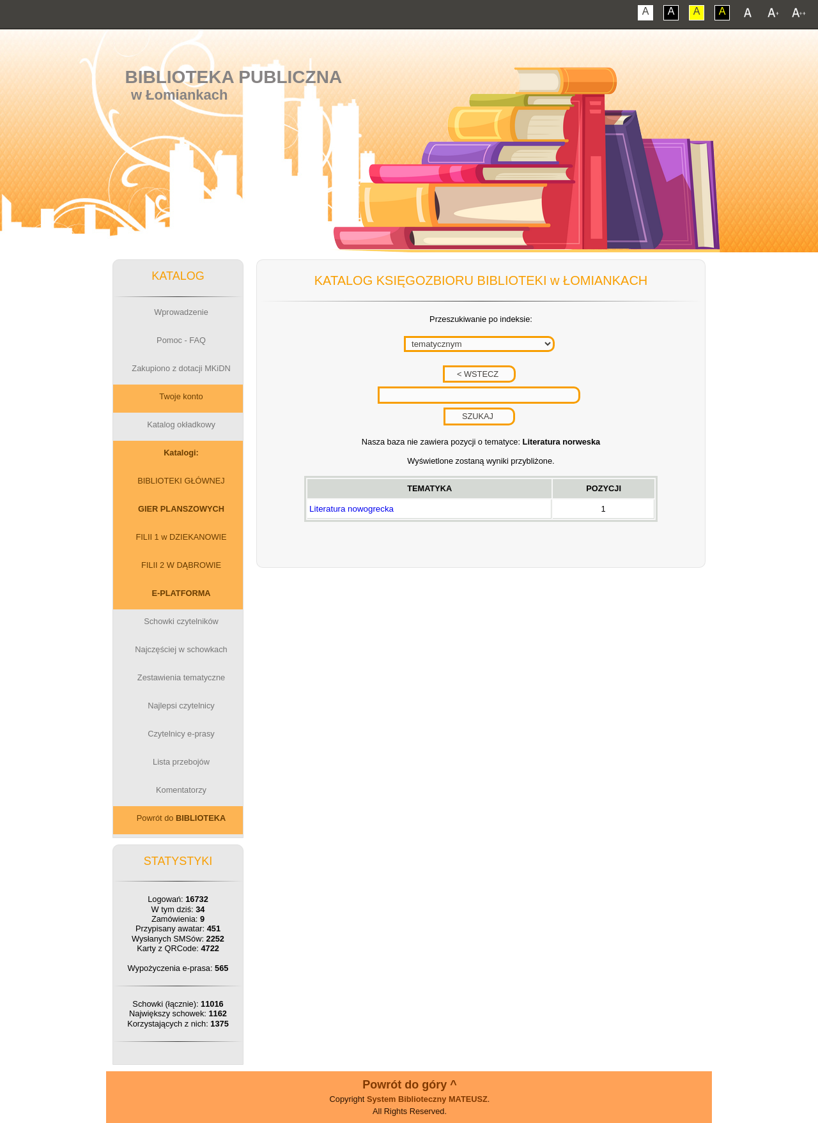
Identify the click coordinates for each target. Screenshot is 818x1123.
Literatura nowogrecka (351, 509)
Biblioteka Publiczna (234, 77)
